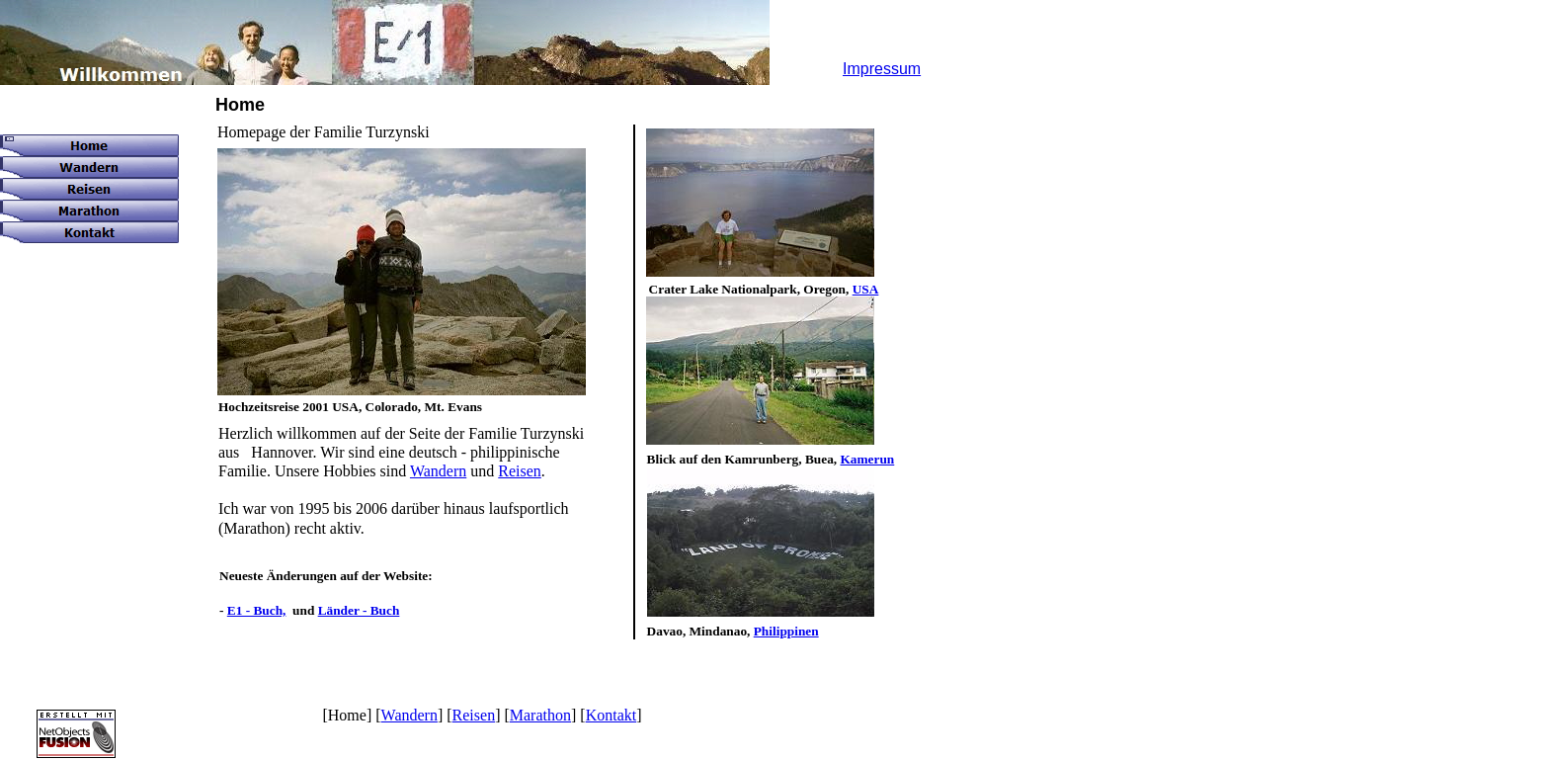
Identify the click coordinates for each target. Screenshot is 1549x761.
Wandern (438, 471)
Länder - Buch (359, 610)
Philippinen (786, 631)
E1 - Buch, (256, 610)
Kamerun (867, 459)
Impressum (882, 68)
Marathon (540, 715)
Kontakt (611, 715)
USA (866, 289)
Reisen (519, 471)
